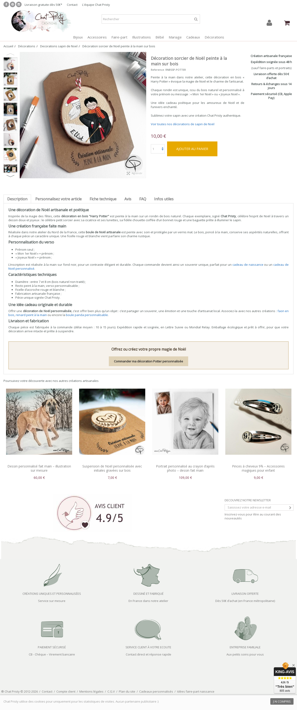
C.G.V (111, 691)
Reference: (158, 69)
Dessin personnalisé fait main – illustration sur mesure (39, 468)
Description (17, 198)
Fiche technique (103, 198)
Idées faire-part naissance (195, 691)
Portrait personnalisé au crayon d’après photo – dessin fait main (185, 468)
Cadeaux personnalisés (156, 691)
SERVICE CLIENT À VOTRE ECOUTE (148, 647)
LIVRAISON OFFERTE (245, 594)
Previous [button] (10, 54)
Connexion (269, 23)
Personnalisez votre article (58, 198)
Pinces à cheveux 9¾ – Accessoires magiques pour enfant (258, 468)
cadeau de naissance (247, 264)
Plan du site (127, 691)
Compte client (65, 691)
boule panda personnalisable (87, 315)
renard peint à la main (31, 315)
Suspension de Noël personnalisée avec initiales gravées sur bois (112, 468)
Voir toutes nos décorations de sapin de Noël (182, 124)
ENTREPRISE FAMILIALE (245, 647)
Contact (72, 5)
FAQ (142, 198)
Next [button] (10, 176)
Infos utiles (164, 198)
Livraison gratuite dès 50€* (43, 5)
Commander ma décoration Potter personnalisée (148, 361)
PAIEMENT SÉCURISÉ (52, 647)
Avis (127, 198)
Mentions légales (91, 691)
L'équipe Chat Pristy (96, 5)
